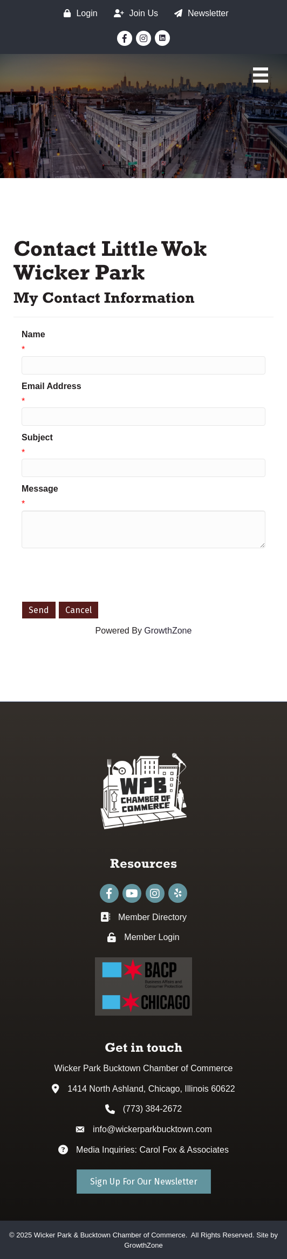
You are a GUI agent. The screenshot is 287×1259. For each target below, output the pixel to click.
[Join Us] (133, 13)
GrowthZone (168, 630)
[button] (144, 1181)
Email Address (51, 386)
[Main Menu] (260, 75)
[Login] (77, 13)
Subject (37, 437)
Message (40, 488)
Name (33, 334)
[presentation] (104, 575)
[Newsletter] (199, 13)
